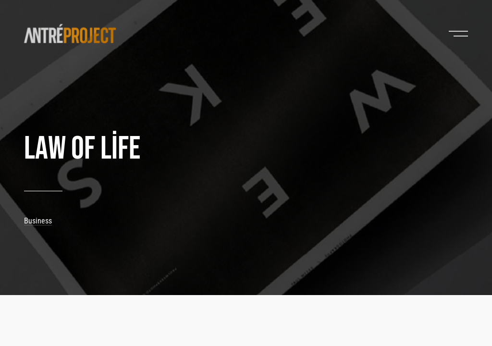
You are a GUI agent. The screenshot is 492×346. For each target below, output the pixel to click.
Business (38, 220)
